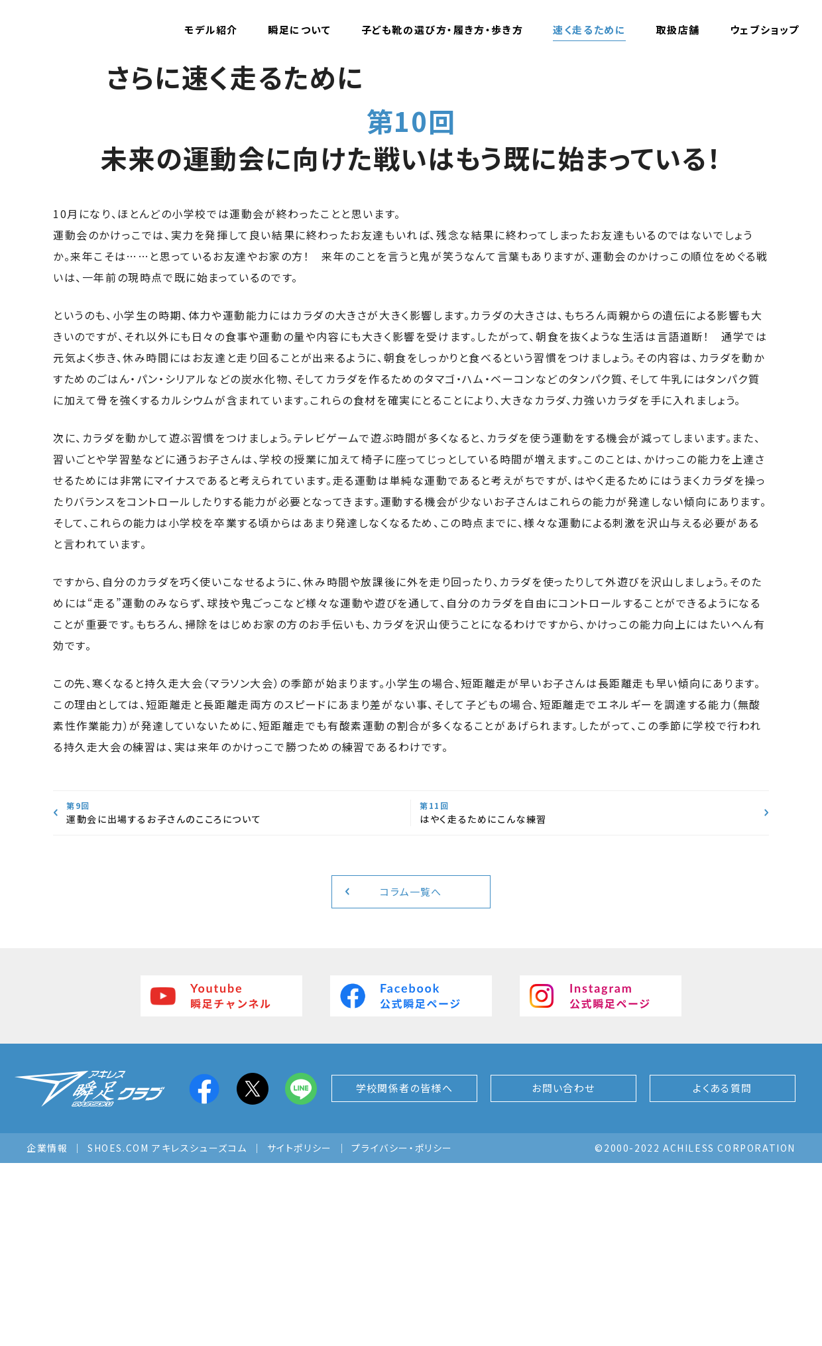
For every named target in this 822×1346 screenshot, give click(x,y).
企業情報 (47, 1330)
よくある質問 (722, 1271)
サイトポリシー (299, 1330)
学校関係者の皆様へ (404, 1271)
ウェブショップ (764, 29)
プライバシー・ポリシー (402, 1330)
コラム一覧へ (411, 1073)
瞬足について (299, 29)
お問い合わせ (564, 1271)
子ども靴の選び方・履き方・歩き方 (442, 29)
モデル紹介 (211, 29)
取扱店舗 (677, 29)
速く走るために (589, 29)
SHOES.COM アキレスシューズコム (167, 1330)
